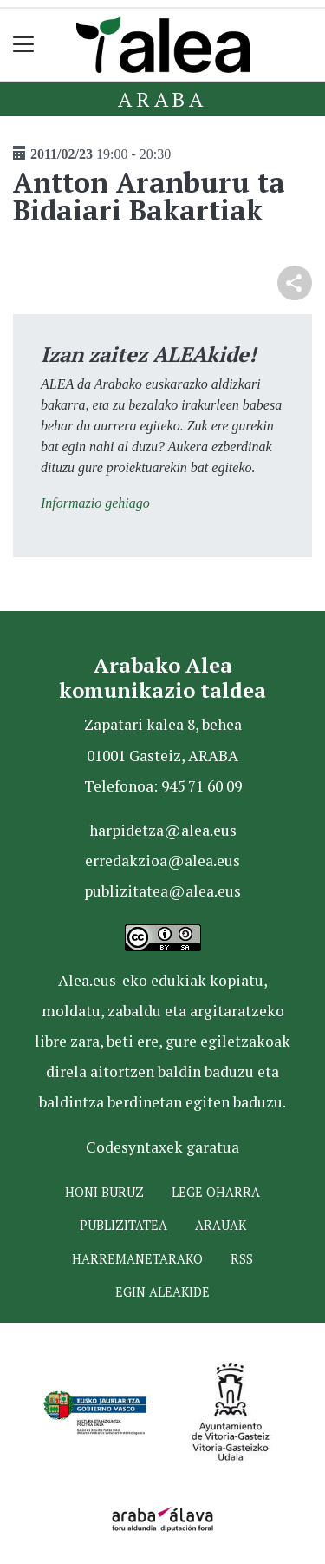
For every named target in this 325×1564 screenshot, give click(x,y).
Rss (242, 1259)
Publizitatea (123, 1225)
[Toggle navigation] (23, 45)
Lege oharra (216, 1192)
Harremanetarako (137, 1259)
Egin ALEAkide (162, 1292)
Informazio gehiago (95, 503)
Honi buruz (104, 1192)
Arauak (220, 1225)
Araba (162, 99)
